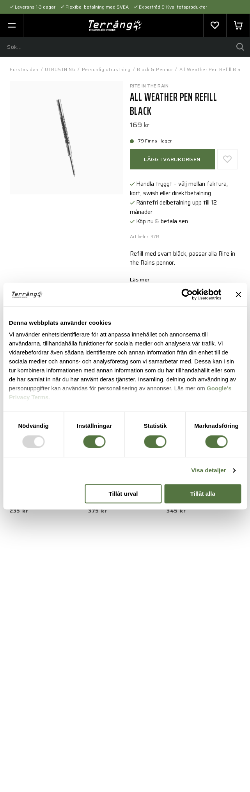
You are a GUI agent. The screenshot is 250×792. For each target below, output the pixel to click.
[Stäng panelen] (238, 294)
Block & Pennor (155, 69)
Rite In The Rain (149, 85)
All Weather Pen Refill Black (212, 69)
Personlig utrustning (106, 69)
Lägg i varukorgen (172, 159)
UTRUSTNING (60, 69)
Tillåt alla (202, 493)
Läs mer (139, 280)
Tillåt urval (123, 493)
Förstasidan (24, 69)
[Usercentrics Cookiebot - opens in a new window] (187, 294)
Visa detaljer (208, 470)
